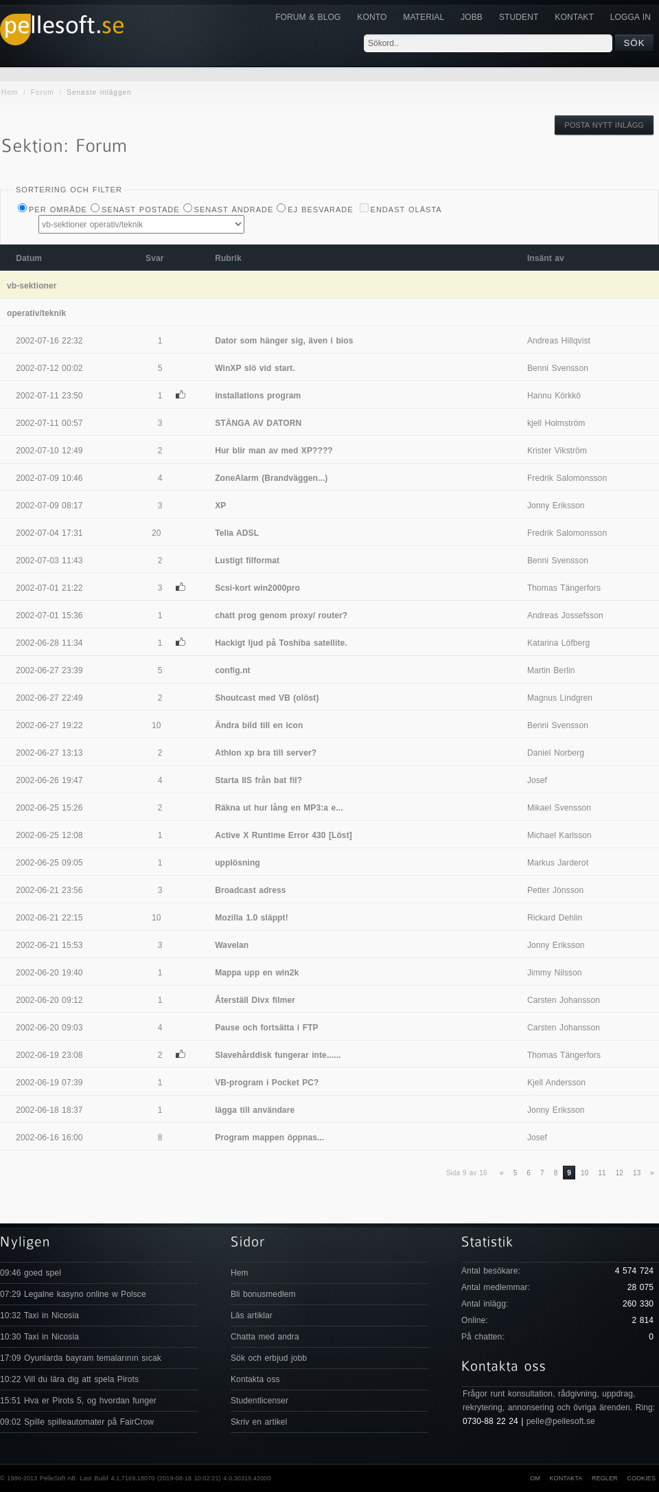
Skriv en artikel (259, 1422)
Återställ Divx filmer (255, 1000)
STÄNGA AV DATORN (258, 423)
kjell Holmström (556, 423)
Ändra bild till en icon (259, 725)
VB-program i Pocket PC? (267, 1082)
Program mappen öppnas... (269, 1137)
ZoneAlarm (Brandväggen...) (271, 478)
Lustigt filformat (247, 560)
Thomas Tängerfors (564, 588)
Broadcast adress (250, 890)
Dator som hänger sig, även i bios (284, 341)
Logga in (630, 17)
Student (518, 17)
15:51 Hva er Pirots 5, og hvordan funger (78, 1400)
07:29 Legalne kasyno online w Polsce (73, 1294)
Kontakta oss (255, 1379)
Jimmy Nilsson (554, 972)
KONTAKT (574, 17)
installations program (258, 395)
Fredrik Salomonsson (567, 478)
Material (423, 17)
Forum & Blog (307, 17)
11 (601, 1173)
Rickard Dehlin (554, 918)
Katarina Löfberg (558, 643)
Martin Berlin (551, 670)
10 (584, 1173)
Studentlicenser (259, 1400)
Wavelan (231, 945)
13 (636, 1173)
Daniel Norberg (555, 753)
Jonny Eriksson (556, 505)
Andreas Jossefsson (565, 615)
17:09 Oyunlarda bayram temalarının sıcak (80, 1358)
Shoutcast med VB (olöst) (267, 698)
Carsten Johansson (563, 1000)
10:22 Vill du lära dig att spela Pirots (69, 1379)
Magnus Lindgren (559, 698)
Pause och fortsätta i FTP (267, 1027)
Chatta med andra (265, 1337)
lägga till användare (254, 1110)
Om (535, 1478)
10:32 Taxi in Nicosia (39, 1315)
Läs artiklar (252, 1315)
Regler (605, 1478)
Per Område (58, 209)
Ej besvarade (320, 209)
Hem (9, 92)
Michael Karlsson (559, 835)
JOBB (472, 17)
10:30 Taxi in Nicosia (39, 1337)
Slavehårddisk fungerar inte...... (277, 1055)
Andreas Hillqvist (558, 341)
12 (619, 1173)
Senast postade (141, 209)
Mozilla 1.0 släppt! (251, 918)
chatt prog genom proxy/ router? (281, 615)
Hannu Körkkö (554, 395)
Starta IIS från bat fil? (258, 780)
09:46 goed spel (30, 1273)
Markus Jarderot (557, 863)
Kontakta (565, 1478)
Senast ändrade (234, 209)
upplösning (237, 863)
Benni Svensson (557, 368)
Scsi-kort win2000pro (257, 588)
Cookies (641, 1478)
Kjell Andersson (556, 1082)
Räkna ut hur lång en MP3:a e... (279, 808)
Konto (371, 17)
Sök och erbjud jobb (269, 1358)
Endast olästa (406, 209)
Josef (537, 780)
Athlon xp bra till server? (265, 753)
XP (220, 505)
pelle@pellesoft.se (561, 1421)
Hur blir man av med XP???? (274, 450)
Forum (42, 92)
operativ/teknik (36, 313)
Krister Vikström (557, 450)
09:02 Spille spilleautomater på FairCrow (77, 1422)
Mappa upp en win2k (257, 972)
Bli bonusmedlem (263, 1294)
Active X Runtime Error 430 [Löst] (283, 835)
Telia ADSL (237, 533)
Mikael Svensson (559, 808)
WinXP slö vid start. (255, 368)
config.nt (233, 670)
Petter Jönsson (555, 890)
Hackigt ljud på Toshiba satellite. (281, 643)
